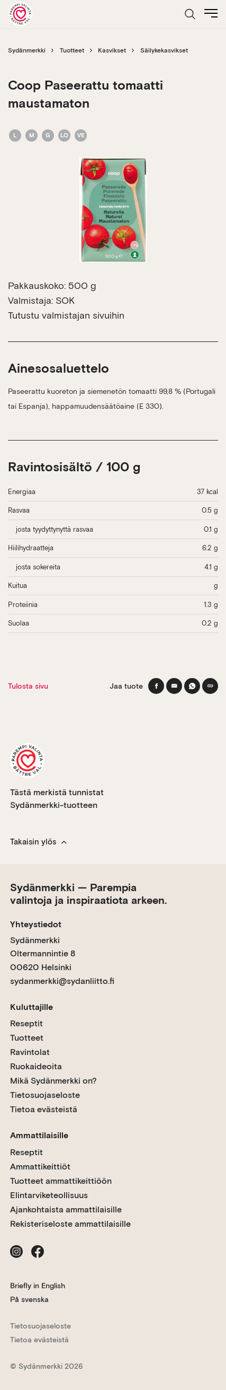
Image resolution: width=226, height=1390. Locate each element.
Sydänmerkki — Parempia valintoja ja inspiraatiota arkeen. (88, 894)
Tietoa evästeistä (43, 1109)
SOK (65, 300)
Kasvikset (112, 50)
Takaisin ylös (38, 842)
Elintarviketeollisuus (49, 1195)
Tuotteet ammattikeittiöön (61, 1181)
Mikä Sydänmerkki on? (53, 1081)
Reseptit (26, 1023)
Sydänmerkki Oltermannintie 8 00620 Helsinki (42, 953)
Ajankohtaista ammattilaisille (66, 1209)
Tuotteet (72, 50)
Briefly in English (37, 1285)
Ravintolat (30, 1052)
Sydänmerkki (27, 50)
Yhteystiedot (35, 924)
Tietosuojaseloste (45, 1095)
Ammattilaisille (39, 1135)
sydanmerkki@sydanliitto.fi (62, 981)
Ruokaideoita (36, 1066)
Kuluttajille (31, 1007)
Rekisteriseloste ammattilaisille (70, 1224)
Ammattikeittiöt (40, 1167)
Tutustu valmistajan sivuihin (66, 315)
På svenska (29, 1299)
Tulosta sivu (28, 686)
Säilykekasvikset (164, 50)
